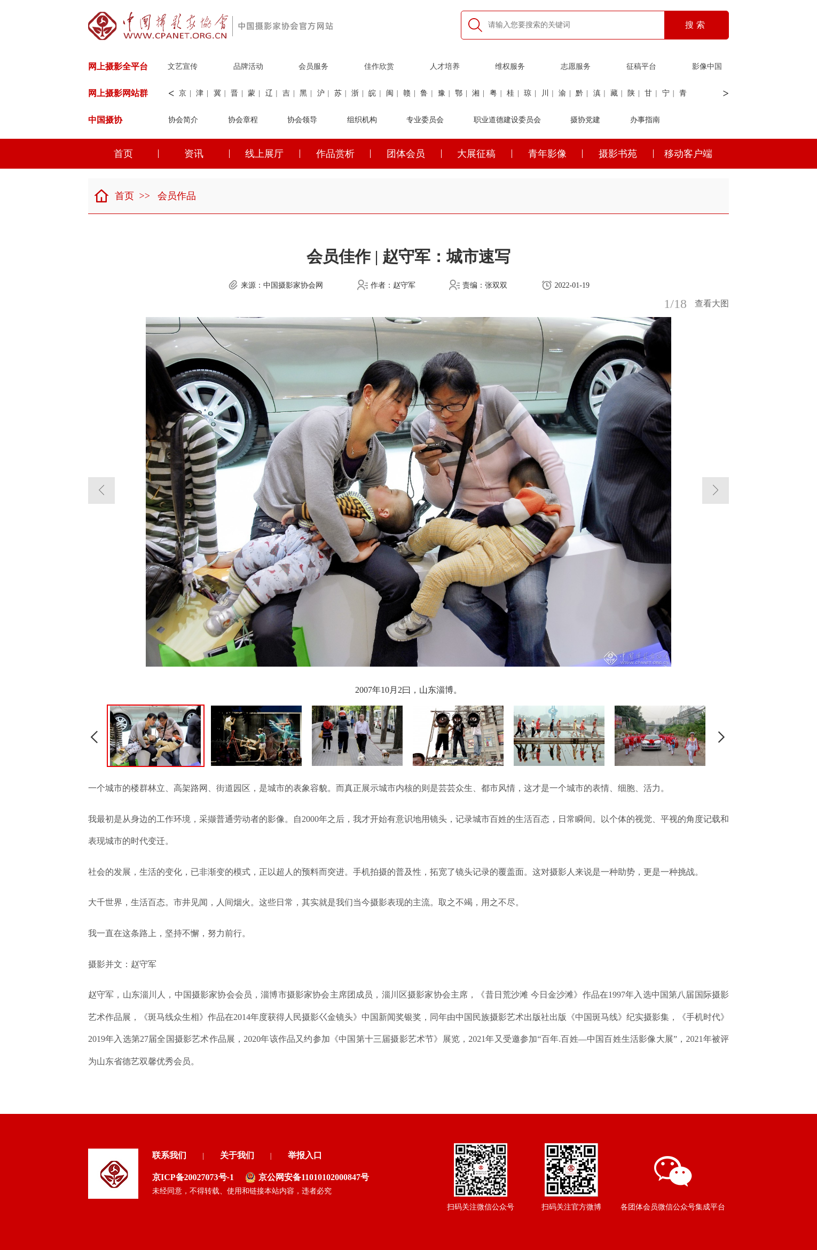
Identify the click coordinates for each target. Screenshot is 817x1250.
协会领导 (302, 120)
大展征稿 (484, 153)
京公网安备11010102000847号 (307, 1177)
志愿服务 (576, 66)
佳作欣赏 (379, 66)
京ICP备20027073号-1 (193, 1177)
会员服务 (313, 66)
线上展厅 (272, 153)
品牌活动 (248, 66)
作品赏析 (343, 153)
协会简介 (183, 120)
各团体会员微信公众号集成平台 (672, 1183)
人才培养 (445, 66)
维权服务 (510, 66)
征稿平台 (641, 66)
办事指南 (645, 120)
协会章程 (243, 120)
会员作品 (177, 196)
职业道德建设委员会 (507, 120)
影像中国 (707, 66)
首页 (136, 153)
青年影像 (555, 153)
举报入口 (305, 1155)
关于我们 (237, 1155)
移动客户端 (688, 153)
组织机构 (362, 120)
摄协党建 (585, 120)
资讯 (207, 153)
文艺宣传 (183, 66)
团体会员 (414, 153)
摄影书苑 (626, 153)
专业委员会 (425, 120)
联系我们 (169, 1155)
